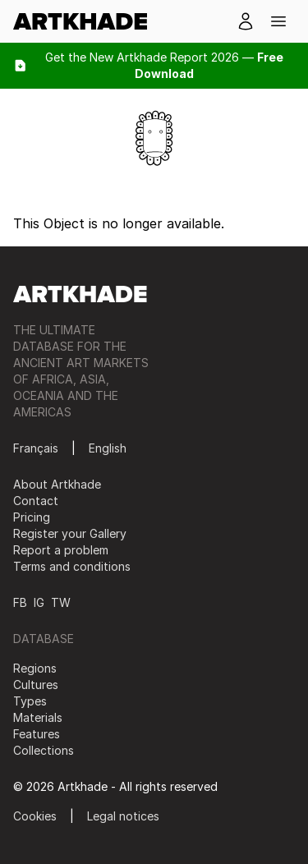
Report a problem (60, 550)
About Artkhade (57, 484)
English (107, 448)
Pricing (31, 517)
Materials (37, 717)
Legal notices (123, 816)
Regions (35, 668)
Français (35, 448)
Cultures (35, 685)
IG (39, 602)
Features (36, 734)
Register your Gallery (69, 533)
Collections (43, 750)
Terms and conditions (72, 566)
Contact (35, 501)
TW (61, 602)
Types (30, 701)
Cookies (35, 816)
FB (20, 602)
